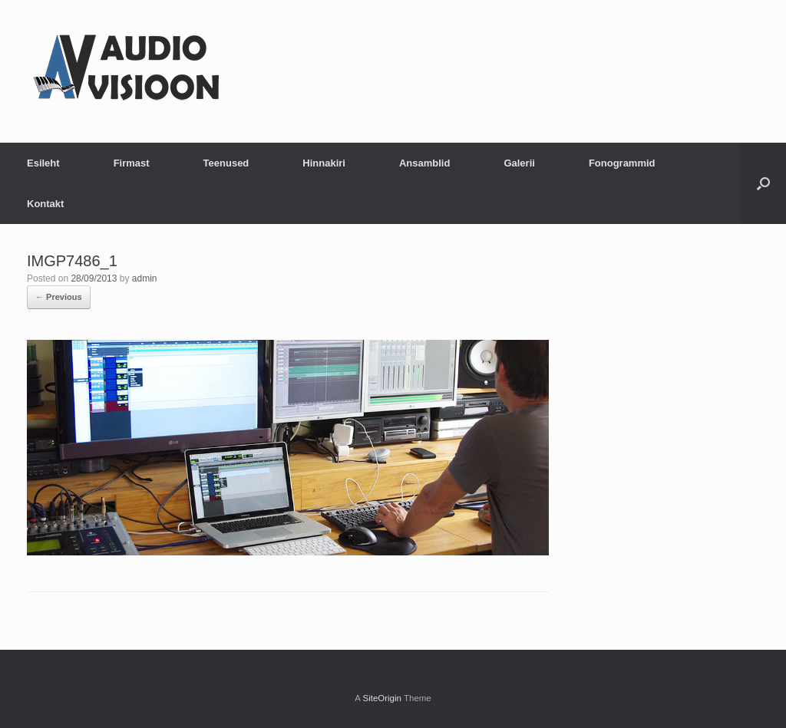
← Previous (58, 296)
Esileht (43, 163)
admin (144, 278)
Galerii (519, 163)
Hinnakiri (323, 163)
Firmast (132, 163)
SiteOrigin (381, 698)
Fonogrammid (622, 163)
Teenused (226, 163)
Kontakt (45, 203)
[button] (763, 183)
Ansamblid (424, 163)
